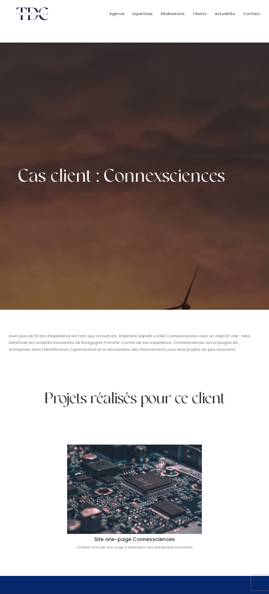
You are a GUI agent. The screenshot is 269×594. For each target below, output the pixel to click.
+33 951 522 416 (163, 510)
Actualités (225, 15)
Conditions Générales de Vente (111, 581)
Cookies (242, 581)
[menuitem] (118, 15)
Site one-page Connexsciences (134, 384)
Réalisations (173, 15)
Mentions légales (161, 581)
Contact (251, 15)
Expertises (143, 15)
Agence (117, 15)
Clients (200, 15)
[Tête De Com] (25, 15)
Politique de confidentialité (205, 581)
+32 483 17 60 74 (231, 510)
